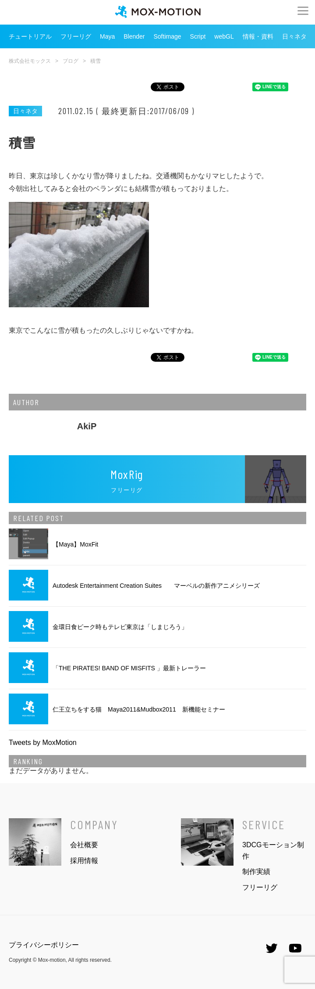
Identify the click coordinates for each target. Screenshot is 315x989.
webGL (224, 36)
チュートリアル (30, 36)
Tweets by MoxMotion (43, 742)
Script (198, 36)
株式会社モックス (30, 61)
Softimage (167, 36)
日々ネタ (294, 36)
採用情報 (84, 860)
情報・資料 (258, 36)
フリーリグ (75, 36)
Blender (134, 36)
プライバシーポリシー (44, 945)
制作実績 (256, 871)
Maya (107, 36)
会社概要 (84, 845)
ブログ (70, 61)
